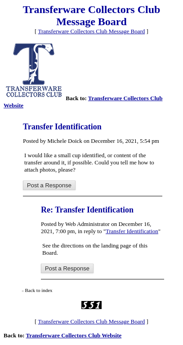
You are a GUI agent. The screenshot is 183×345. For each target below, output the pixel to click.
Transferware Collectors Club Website (74, 335)
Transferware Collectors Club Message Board (91, 31)
